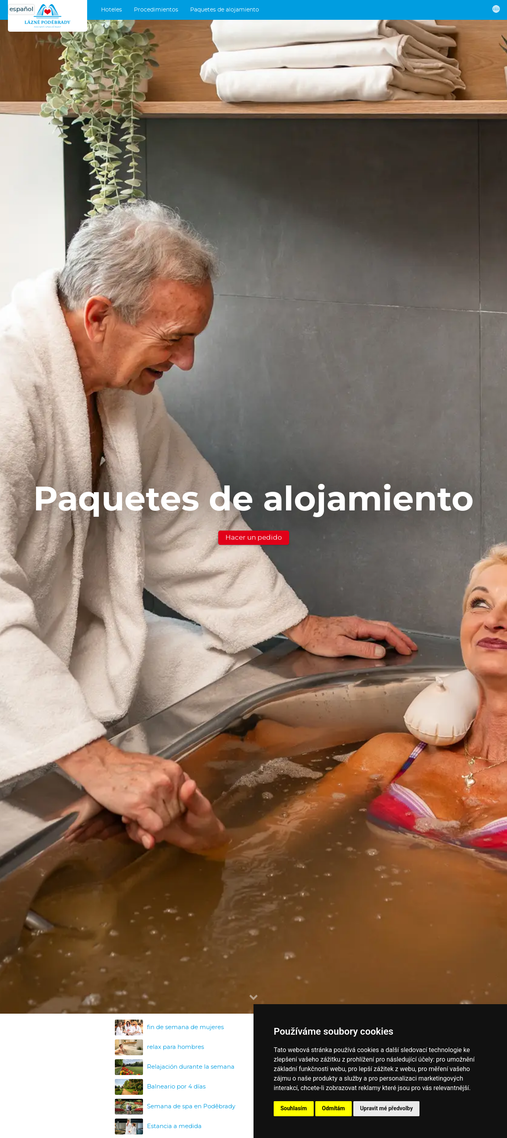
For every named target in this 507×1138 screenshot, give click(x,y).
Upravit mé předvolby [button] (386, 1108)
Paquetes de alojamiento (224, 10)
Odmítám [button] (333, 1108)
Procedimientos (156, 10)
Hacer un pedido (253, 537)
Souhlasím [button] (293, 1108)
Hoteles (111, 10)
